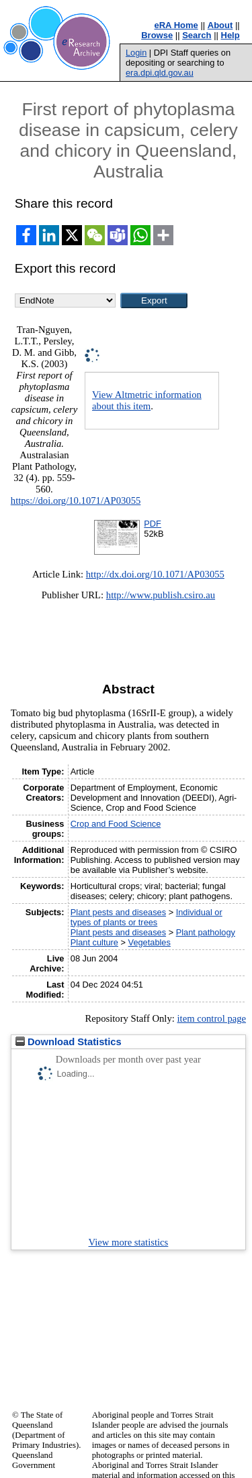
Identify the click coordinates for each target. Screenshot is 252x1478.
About (220, 25)
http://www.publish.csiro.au (160, 595)
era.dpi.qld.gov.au (160, 73)
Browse (157, 35)
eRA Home (176, 25)
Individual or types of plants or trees (146, 917)
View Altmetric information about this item (147, 400)
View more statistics (129, 1242)
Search (196, 35)
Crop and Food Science (116, 824)
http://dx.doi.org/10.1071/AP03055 (155, 574)
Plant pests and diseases (118, 912)
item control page (211, 1018)
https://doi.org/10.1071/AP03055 (76, 500)
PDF (152, 524)
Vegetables (149, 942)
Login (136, 53)
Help (230, 35)
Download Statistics (68, 1041)
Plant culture (94, 942)
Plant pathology (205, 932)
